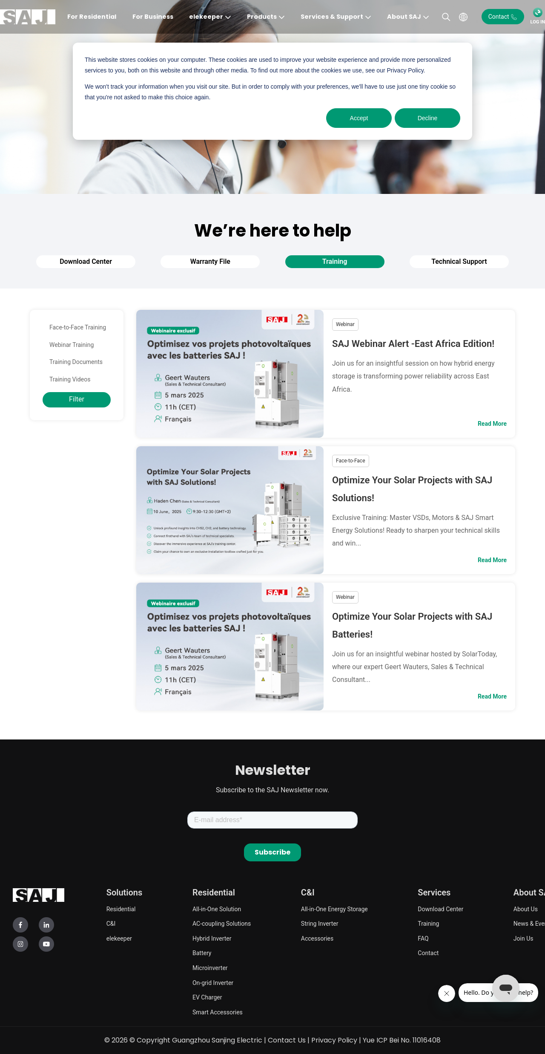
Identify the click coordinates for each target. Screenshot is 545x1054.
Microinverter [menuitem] (210, 967)
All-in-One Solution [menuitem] (216, 909)
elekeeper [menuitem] (119, 938)
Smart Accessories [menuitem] (217, 1012)
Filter (76, 399)
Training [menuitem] (428, 923)
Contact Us (287, 1040)
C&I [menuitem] (111, 923)
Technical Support (459, 261)
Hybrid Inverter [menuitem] (211, 938)
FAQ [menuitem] (423, 938)
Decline (428, 118)
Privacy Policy (334, 1040)
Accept (359, 118)
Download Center (86, 261)
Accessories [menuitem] (317, 938)
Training (334, 261)
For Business (152, 16)
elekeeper (206, 16)
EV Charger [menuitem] (207, 997)
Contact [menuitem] (428, 953)
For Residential (91, 16)
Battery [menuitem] (201, 953)
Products (262, 16)
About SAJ (404, 16)
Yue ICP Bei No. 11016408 (402, 1040)
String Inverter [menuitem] (319, 923)
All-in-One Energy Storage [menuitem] (334, 909)
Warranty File (210, 261)
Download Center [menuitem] (440, 909)
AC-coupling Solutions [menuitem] (221, 923)
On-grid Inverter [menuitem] (212, 982)
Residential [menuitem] (121, 909)
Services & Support (332, 16)
